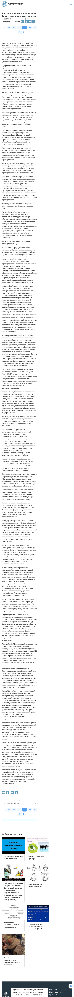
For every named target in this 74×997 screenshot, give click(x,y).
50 (35, 27)
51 (20, 32)
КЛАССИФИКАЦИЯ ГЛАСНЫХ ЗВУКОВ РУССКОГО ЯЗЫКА (35, 926)
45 (9, 27)
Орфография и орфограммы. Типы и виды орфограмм (11, 925)
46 (14, 27)
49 (30, 27)
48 (24, 27)
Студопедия (12, 4)
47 (19, 27)
